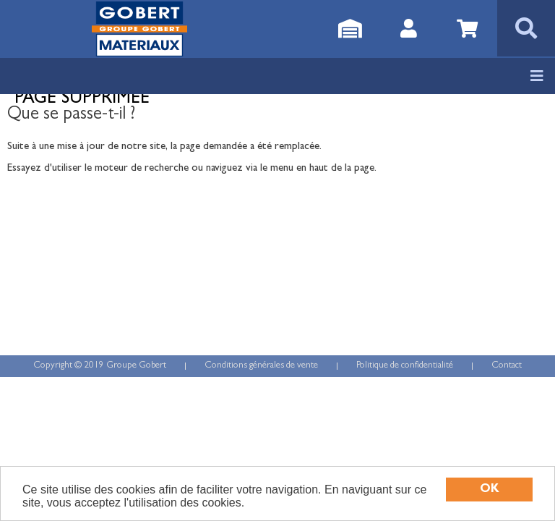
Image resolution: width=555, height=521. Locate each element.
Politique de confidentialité (404, 365)
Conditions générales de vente (261, 365)
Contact (506, 365)
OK (489, 489)
